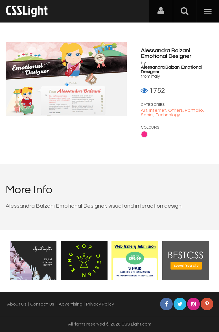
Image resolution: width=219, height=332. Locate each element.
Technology (168, 115)
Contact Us (42, 304)
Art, (145, 110)
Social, (148, 115)
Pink (144, 134)
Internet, (158, 110)
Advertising (70, 304)
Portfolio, (194, 110)
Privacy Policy (100, 304)
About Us (17, 304)
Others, (176, 110)
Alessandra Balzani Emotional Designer (166, 53)
